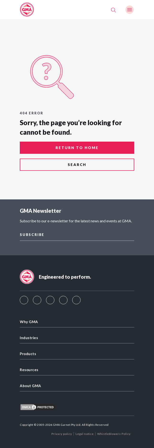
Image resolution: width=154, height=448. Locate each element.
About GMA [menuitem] (30, 386)
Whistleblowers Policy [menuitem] (114, 434)
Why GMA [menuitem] (29, 322)
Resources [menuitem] (29, 370)
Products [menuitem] (28, 354)
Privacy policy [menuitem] (61, 434)
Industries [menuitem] (29, 338)
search (77, 164)
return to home (77, 147)
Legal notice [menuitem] (85, 434)
